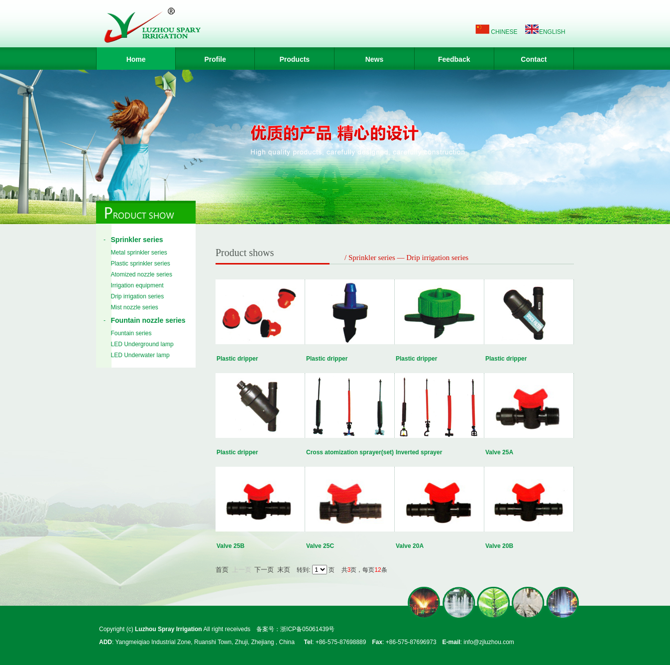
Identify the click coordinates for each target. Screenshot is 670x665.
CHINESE (504, 31)
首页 (222, 569)
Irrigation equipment (137, 285)
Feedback (454, 59)
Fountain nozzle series (148, 320)
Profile (215, 59)
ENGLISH (552, 31)
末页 (283, 569)
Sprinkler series (137, 240)
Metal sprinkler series (139, 252)
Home (136, 59)
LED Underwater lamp (140, 355)
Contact (534, 59)
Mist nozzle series (134, 307)
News (374, 59)
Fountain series (131, 333)
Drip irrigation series (137, 296)
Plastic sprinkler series (140, 263)
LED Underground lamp (142, 344)
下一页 (264, 569)
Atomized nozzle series (141, 274)
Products (294, 59)
